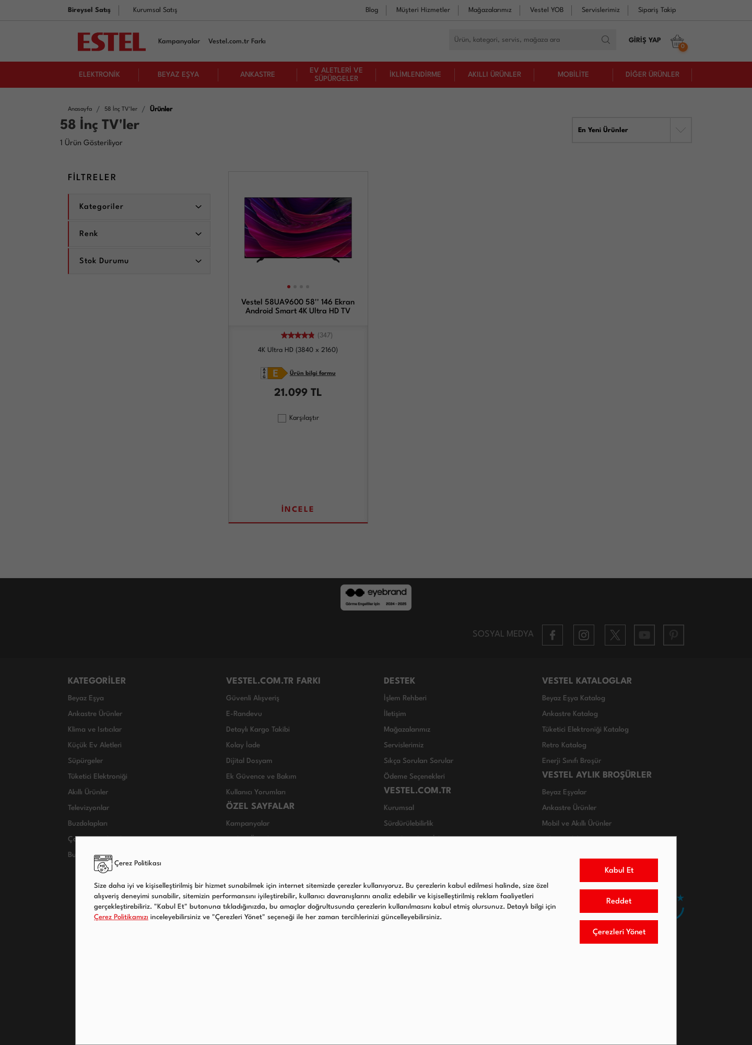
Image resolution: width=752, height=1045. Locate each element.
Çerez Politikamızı (121, 917)
